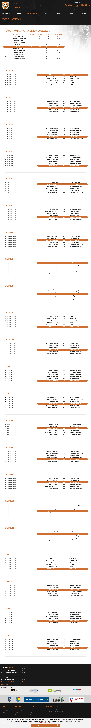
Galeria (19, 13)
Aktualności (6, 13)
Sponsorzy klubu (6, 687)
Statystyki (3, 712)
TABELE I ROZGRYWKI (32, 13)
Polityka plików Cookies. (45, 722)
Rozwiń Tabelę (5, 684)
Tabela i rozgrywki (5, 710)
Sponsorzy (32, 715)
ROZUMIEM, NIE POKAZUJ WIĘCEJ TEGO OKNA (45, 725)
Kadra (45, 13)
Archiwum (84, 13)
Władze (32, 710)
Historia (32, 712)
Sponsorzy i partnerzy (7, 696)
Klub (58, 13)
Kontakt (71, 13)
